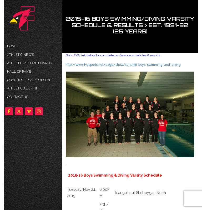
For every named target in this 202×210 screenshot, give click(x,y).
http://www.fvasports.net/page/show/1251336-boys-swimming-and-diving (123, 65)
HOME (12, 46)
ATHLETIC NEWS (20, 55)
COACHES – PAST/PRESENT (29, 80)
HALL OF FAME (19, 71)
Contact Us (17, 97)
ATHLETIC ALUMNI (22, 88)
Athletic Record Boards (29, 63)
